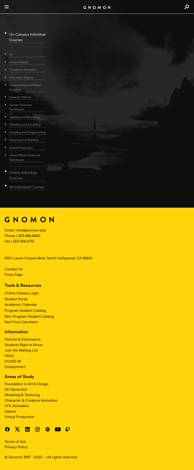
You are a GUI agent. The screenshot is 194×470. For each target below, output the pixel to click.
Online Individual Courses (23, 175)
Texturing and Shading (23, 140)
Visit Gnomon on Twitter (17, 429)
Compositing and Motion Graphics (25, 87)
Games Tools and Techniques (20, 107)
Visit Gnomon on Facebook (7, 429)
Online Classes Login (22, 293)
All (11, 54)
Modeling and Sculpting (24, 124)
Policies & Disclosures (22, 339)
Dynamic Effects (20, 97)
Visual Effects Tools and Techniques (24, 157)
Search (186, 7)
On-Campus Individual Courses (27, 37)
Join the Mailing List (21, 350)
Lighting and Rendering (24, 117)
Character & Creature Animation (31, 400)
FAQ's (9, 356)
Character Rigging (21, 77)
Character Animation (23, 69)
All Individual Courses (26, 187)
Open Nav (6, 7)
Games (10, 411)
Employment (15, 367)
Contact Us (14, 269)
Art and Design (19, 62)
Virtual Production (21, 147)
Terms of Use (15, 441)
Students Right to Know (24, 345)
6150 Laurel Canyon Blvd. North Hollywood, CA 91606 (48, 258)
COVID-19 (13, 361)
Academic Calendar (21, 304)
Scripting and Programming (27, 132)
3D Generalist (16, 389)
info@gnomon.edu (31, 230)
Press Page (14, 274)
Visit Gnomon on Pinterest (48, 429)
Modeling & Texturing (22, 395)
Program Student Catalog (25, 310)
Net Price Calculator (21, 322)
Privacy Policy (16, 447)
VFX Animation (17, 406)
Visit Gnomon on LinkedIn (27, 429)
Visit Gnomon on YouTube (58, 429)
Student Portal (16, 299)
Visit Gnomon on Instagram (37, 429)
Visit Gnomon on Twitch (68, 429)
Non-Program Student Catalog (29, 316)
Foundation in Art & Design (26, 384)
